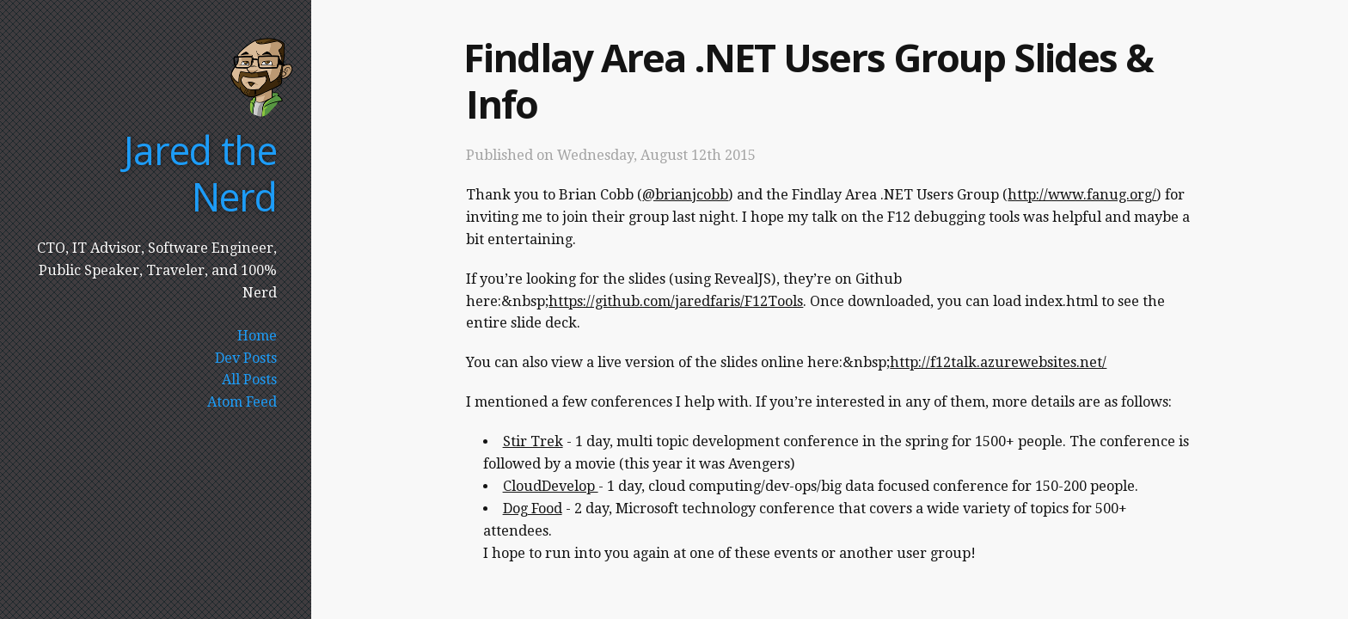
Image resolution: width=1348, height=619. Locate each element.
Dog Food (532, 508)
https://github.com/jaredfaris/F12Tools (675, 301)
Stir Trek (533, 441)
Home (257, 336)
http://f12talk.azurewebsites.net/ (998, 362)
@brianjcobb (685, 195)
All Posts (249, 379)
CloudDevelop (550, 486)
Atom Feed (242, 402)
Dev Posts (246, 358)
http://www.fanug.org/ (1082, 195)
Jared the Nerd (200, 173)
